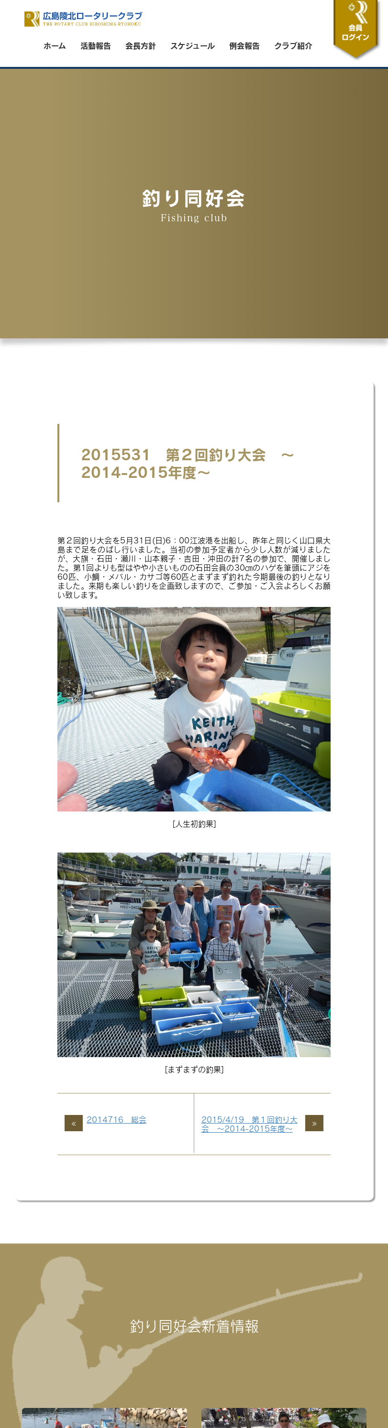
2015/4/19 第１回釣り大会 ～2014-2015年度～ (249, 1124)
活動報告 (95, 45)
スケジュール (192, 45)
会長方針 (140, 45)
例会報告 (244, 45)
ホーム (55, 45)
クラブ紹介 (293, 45)
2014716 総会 (116, 1119)
